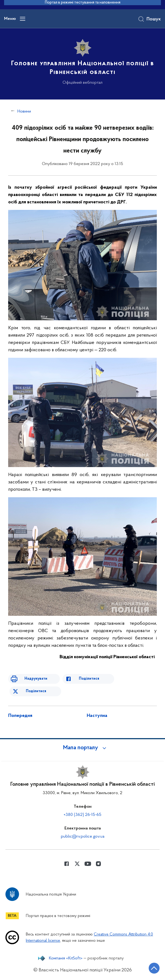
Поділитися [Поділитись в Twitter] (36, 691)
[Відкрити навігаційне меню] (22, 18)
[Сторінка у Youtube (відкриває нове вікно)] (88, 863)
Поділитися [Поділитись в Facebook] (89, 679)
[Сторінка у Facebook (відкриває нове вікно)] (66, 863)
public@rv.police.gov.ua (82, 836)
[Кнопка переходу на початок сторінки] (154, 968)
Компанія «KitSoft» (66, 958)
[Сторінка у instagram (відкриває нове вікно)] (98, 863)
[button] (82, 748)
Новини (24, 111)
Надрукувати (35, 679)
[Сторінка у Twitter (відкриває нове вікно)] (77, 863)
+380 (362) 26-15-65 (82, 815)
